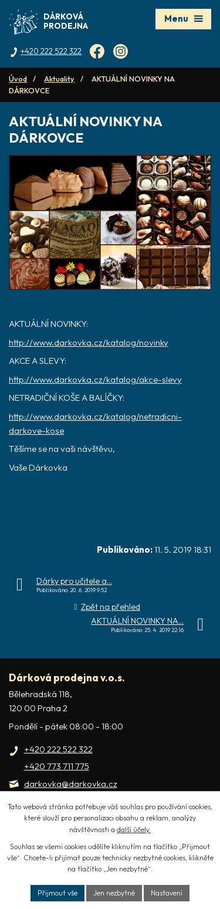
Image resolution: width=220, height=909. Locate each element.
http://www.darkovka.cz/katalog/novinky (88, 342)
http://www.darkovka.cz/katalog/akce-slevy (95, 379)
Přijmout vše (57, 892)
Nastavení (166, 892)
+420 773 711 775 (56, 766)
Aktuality (59, 78)
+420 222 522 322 (58, 749)
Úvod (18, 78)
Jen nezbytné (114, 892)
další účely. (134, 829)
